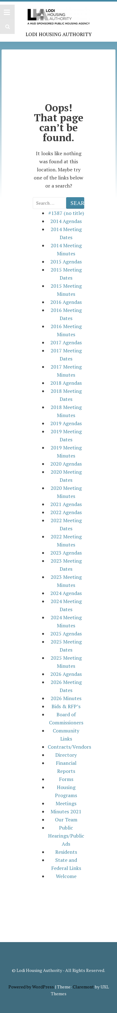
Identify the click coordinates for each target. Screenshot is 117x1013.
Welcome (66, 876)
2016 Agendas (66, 302)
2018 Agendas (66, 382)
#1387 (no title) (66, 213)
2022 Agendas (66, 512)
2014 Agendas (66, 221)
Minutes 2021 (66, 811)
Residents (66, 851)
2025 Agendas (66, 633)
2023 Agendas (66, 552)
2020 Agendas (66, 463)
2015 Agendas (66, 261)
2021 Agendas (66, 504)
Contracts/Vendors (69, 746)
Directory (66, 754)
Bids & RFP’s (65, 706)
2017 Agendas (66, 342)
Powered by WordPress (31, 987)
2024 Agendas (66, 593)
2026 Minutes (66, 698)
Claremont (83, 987)
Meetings (66, 803)
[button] (6, 26)
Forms (66, 779)
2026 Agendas (66, 674)
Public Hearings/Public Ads (66, 835)
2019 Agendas (66, 423)
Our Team (66, 819)
